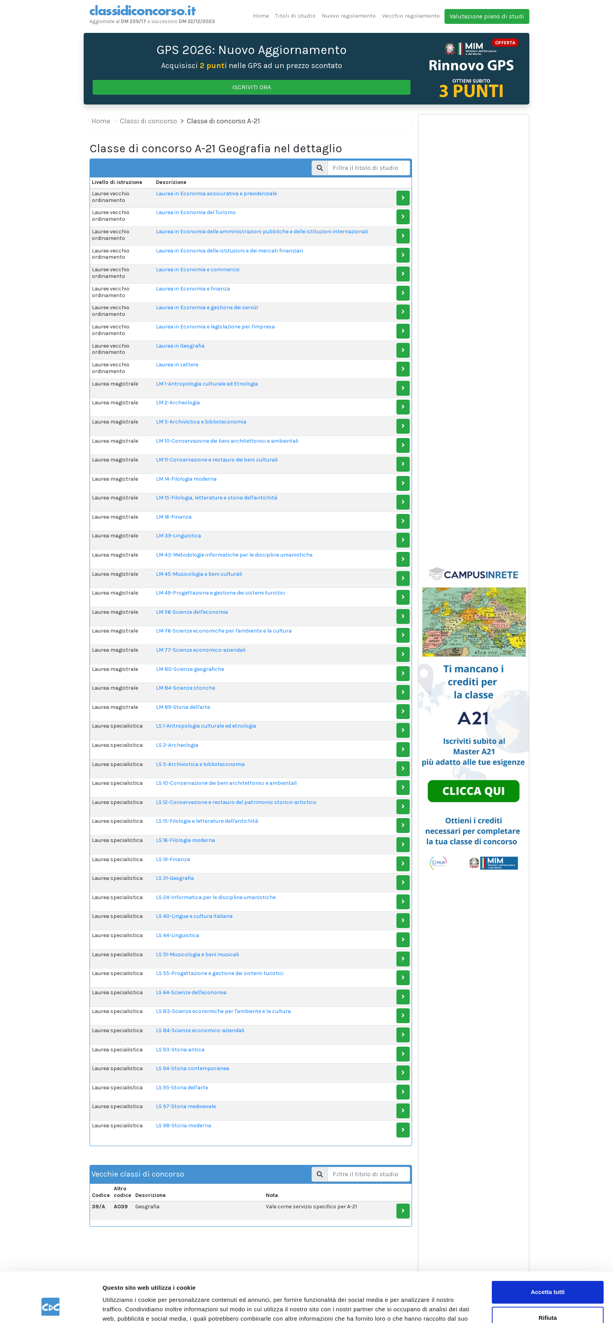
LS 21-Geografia (175, 878)
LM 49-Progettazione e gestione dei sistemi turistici (220, 592)
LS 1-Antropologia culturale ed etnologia (206, 726)
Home (261, 15)
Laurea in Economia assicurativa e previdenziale (216, 193)
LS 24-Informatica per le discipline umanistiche (216, 897)
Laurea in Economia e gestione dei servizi (207, 307)
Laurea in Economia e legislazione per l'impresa (215, 326)
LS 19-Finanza (173, 859)
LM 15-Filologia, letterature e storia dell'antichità (216, 497)
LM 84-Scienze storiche (185, 688)
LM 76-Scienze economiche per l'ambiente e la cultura (224, 630)
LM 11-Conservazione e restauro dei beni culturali (217, 459)
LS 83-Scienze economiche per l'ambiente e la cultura (223, 1011)
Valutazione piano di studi (487, 16)
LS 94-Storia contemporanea (192, 1068)
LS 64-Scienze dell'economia (191, 992)
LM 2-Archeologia (178, 402)
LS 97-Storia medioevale (186, 1106)
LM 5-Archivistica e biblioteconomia (201, 421)
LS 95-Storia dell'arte (182, 1087)
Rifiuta (548, 1275)
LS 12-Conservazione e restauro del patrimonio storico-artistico (236, 802)
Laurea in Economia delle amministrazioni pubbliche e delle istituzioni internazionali (262, 231)
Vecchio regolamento (411, 15)
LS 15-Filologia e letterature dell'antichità (207, 821)
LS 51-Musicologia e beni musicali (197, 954)
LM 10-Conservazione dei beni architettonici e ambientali (227, 441)
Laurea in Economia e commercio (198, 269)
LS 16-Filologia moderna (185, 840)
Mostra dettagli (123, 1307)
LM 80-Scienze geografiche (190, 669)
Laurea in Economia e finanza (193, 288)
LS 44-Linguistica (177, 935)
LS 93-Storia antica (180, 1049)
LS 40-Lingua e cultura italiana (194, 916)
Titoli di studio (295, 15)
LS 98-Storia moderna (183, 1125)
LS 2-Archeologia (177, 745)
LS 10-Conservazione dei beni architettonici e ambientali (226, 783)
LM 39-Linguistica (178, 535)
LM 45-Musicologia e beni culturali (199, 574)
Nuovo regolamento (349, 15)
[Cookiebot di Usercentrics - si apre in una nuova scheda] (50, 1308)
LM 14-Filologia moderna (186, 479)
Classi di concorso (148, 121)
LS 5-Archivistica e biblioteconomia (200, 764)
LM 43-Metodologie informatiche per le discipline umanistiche (234, 555)
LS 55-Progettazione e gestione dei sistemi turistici (219, 973)
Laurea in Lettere (177, 364)
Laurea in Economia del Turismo (196, 212)
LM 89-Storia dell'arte (183, 707)
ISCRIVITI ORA (251, 87)
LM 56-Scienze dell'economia (192, 612)
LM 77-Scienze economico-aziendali (201, 650)
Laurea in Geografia (180, 345)
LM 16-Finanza (174, 517)
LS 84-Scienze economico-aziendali (200, 1030)
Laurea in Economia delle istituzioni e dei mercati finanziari (229, 250)
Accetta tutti (548, 1250)
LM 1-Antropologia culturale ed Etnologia (207, 383)
